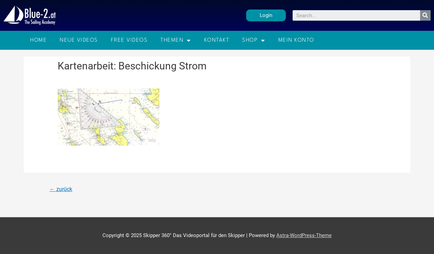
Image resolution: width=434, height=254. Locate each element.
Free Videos (129, 40)
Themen (175, 40)
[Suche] (425, 15)
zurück (61, 189)
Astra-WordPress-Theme (304, 235)
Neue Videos (79, 40)
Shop (253, 40)
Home (38, 40)
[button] (266, 15)
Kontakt (217, 40)
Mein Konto (296, 40)
